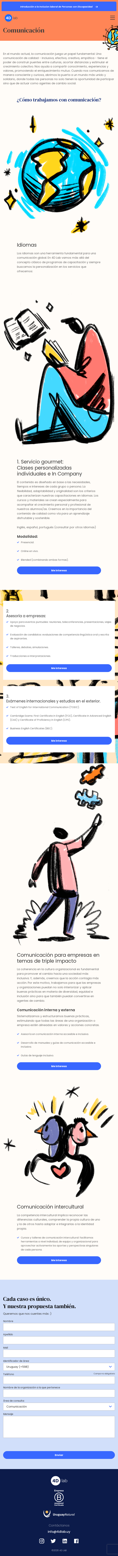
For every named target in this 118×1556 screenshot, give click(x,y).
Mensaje (8, 1414)
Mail (5, 1347)
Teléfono (59, 1374)
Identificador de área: (16, 1361)
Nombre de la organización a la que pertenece (31, 1387)
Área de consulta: (13, 1401)
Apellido (8, 1334)
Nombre (8, 1321)
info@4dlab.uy (59, 1531)
